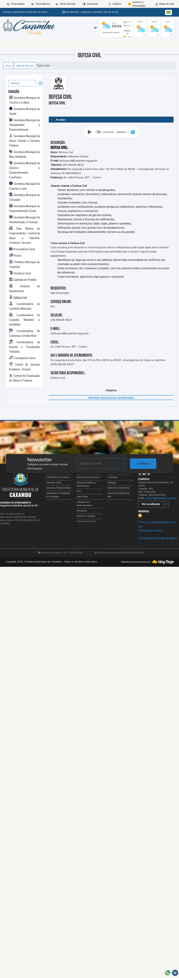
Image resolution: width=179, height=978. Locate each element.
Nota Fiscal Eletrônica (119, 488)
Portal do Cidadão (86, 516)
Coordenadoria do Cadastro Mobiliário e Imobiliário (24, 319)
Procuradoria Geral (24, 249)
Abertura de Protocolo (88, 477)
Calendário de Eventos (58, 477)
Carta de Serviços (25, 65)
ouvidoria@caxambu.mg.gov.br (161, 498)
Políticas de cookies (150, 530)
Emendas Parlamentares (58, 488)
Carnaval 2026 (53, 483)
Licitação (112, 483)
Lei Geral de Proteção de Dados (157, 538)
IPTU (79, 491)
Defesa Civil (20, 297)
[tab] (95, 27)
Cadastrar (143, 463)
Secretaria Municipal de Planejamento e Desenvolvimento (24, 124)
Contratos (113, 477)
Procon (17, 255)
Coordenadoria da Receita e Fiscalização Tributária (24, 346)
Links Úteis (82, 497)
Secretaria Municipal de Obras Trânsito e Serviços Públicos (24, 140)
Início (8, 65)
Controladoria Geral (24, 358)
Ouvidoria (82, 511)
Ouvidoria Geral (22, 273)
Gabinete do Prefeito (24, 279)
